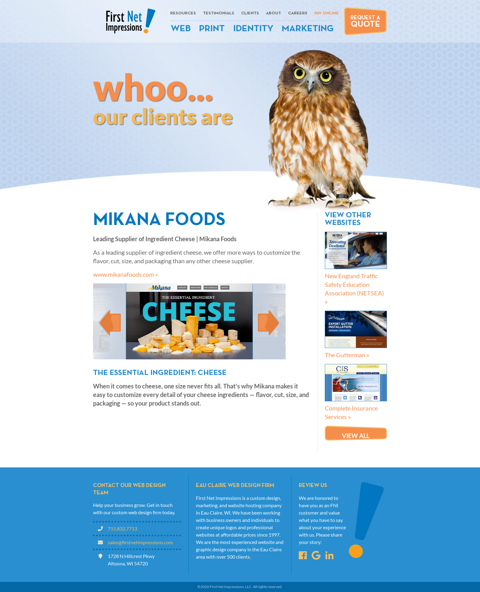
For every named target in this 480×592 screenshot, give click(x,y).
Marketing (308, 29)
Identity (253, 29)
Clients (250, 13)
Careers (297, 13)
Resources (183, 13)
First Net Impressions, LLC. (231, 586)
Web (181, 29)
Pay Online (326, 13)
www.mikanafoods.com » (125, 274)
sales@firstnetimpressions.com (140, 542)
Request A (365, 21)
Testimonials (218, 13)
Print (212, 29)
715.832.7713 (122, 528)
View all (355, 435)
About (273, 13)
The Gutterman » (347, 354)
